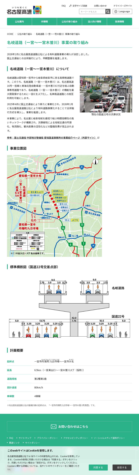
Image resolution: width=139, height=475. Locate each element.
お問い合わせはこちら (73, 426)
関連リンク (14, 442)
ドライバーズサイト (122, 5)
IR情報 (44, 21)
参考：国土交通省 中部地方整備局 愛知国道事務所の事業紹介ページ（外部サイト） (52, 137)
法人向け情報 (94, 21)
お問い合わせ (100, 5)
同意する (98, 467)
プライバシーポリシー (47, 437)
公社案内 (19, 21)
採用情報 (119, 21)
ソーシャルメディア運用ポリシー (109, 437)
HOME (10, 33)
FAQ (64, 5)
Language (124, 11)
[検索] (107, 11)
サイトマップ (25, 437)
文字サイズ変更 (79, 5)
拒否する (122, 467)
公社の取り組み (69, 21)
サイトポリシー (32, 442)
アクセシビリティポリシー (75, 437)
